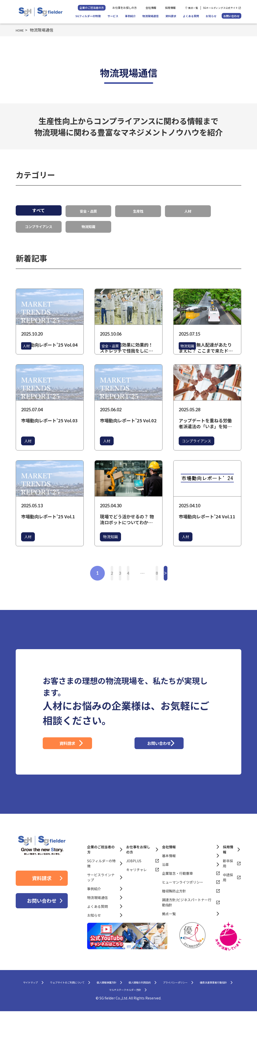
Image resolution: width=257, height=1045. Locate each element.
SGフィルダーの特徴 (88, 16)
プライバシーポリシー (65, 1023)
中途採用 (228, 907)
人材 (187, 210)
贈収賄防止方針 (174, 920)
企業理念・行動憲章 (177, 902)
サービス (113, 16)
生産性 (138, 210)
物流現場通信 (150, 16)
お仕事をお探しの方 (124, 8)
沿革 (165, 894)
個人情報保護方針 (152, 1013)
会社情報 (151, 8)
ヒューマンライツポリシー (182, 911)
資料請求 (170, 16)
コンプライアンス (38, 224)
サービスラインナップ (101, 907)
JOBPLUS (133, 890)
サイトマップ (45, 1013)
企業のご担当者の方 (92, 8)
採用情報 (170, 8)
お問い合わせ (231, 16)
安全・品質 (88, 210)
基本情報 (169, 885)
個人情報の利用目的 (198, 1013)
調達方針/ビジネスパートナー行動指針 (186, 932)
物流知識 (88, 224)
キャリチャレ (136, 899)
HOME (21, 30)
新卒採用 (228, 893)
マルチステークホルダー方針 (178, 1023)
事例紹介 (130, 16)
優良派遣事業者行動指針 (119, 1023)
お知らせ (211, 16)
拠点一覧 (193, 8)
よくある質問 (191, 16)
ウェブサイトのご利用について (97, 1013)
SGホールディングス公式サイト (220, 8)
